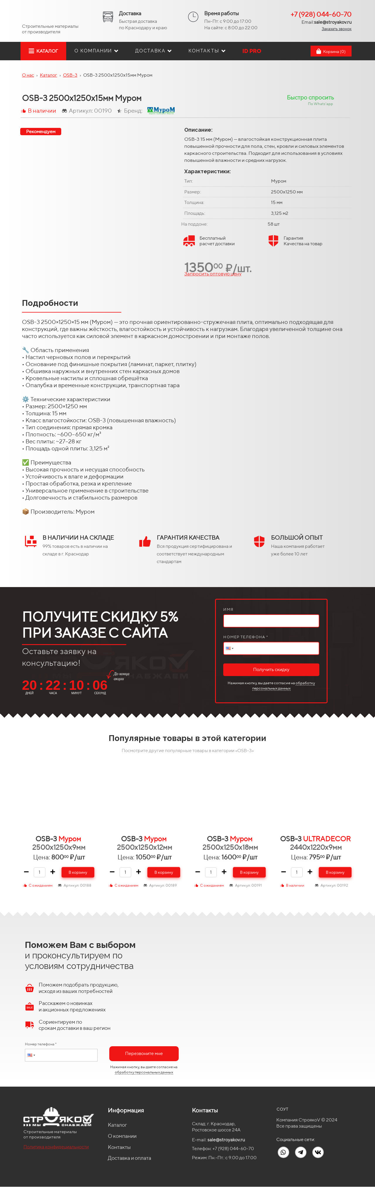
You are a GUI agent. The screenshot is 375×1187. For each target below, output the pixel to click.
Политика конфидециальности (56, 1147)
